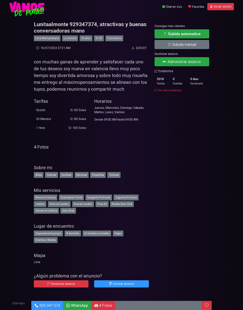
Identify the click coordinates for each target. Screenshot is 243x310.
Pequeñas (98, 174)
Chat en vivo (172, 7)
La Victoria (70, 38)
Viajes (118, 233)
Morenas (81, 174)
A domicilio (72, 233)
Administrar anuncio (182, 61)
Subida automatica (181, 34)
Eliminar (121, 284)
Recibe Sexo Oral (122, 204)
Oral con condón (59, 204)
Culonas (51, 174)
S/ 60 (99, 38)
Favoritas (196, 7)
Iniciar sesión (220, 6)
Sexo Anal (68, 210)
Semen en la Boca (46, 210)
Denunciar (61, 284)
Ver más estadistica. (168, 90)
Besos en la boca (46, 197)
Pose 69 (102, 204)
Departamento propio (48, 233)
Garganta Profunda (98, 197)
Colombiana (114, 38)
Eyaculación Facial (71, 197)
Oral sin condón (83, 204)
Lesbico (40, 204)
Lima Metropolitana (47, 38)
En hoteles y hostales (97, 233)
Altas (39, 174)
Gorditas (66, 174)
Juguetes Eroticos (126, 197)
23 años (86, 38)
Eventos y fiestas (46, 239)
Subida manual (182, 44)
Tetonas (114, 174)
